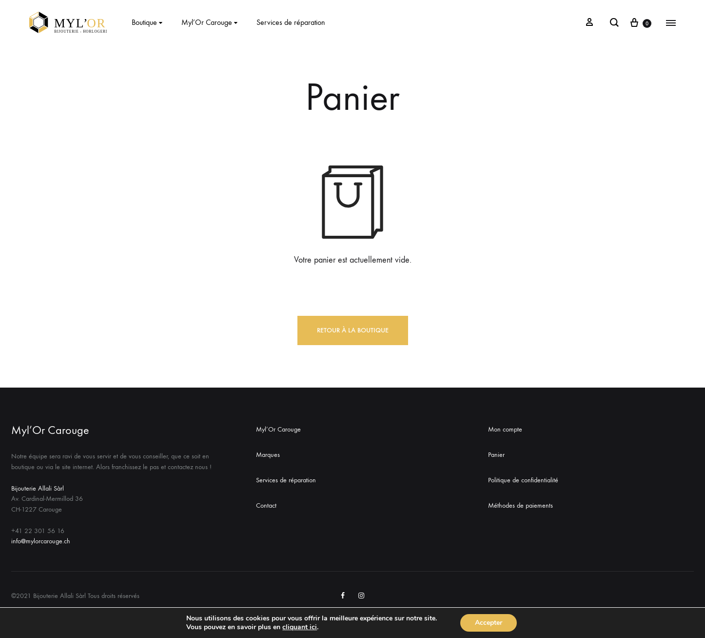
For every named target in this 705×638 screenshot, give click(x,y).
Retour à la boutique (353, 330)
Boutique (148, 22)
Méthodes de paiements (520, 505)
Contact (266, 505)
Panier (496, 455)
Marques (268, 455)
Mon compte (505, 429)
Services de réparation (290, 22)
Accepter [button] (488, 622)
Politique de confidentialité (523, 480)
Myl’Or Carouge (210, 22)
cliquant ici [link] (299, 627)
